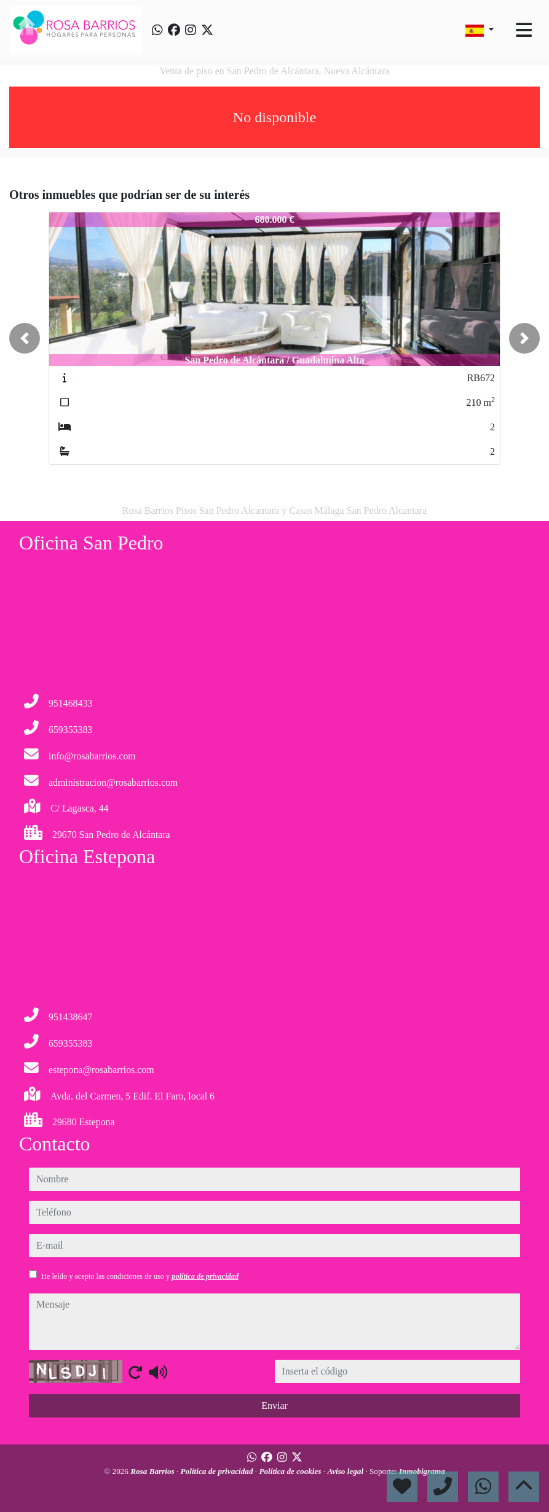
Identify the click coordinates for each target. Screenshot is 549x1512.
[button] (24, 338)
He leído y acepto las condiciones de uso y (140, 1276)
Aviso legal (346, 1471)
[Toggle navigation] (523, 30)
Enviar (274, 1405)
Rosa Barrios (153, 1471)
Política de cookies (291, 1471)
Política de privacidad (218, 1471)
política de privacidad (205, 1276)
